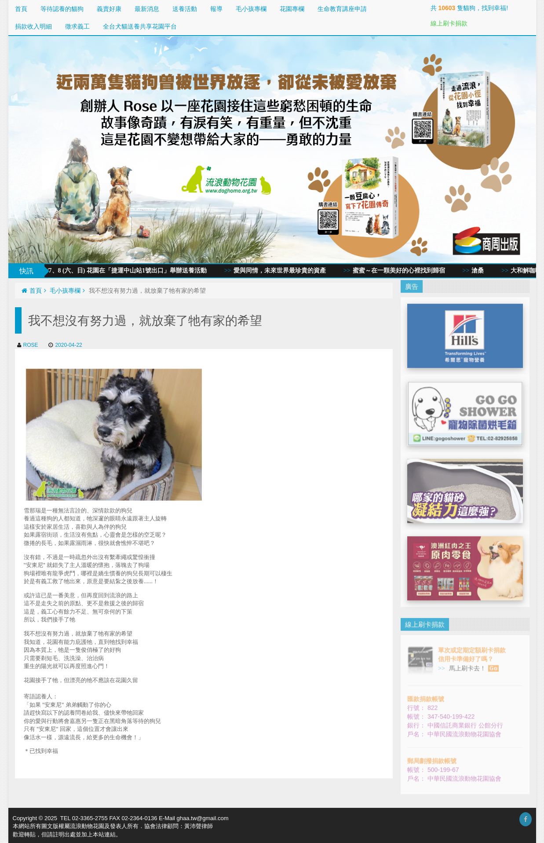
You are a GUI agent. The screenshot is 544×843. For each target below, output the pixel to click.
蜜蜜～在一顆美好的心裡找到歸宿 (402, 270)
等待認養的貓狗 (62, 8)
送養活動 (184, 8)
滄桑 (481, 270)
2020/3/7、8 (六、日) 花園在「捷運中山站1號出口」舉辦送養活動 (121, 270)
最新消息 (147, 8)
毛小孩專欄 (251, 8)
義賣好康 (109, 8)
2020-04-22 (65, 345)
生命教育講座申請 (342, 8)
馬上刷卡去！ (473, 664)
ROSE (27, 345)
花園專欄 (292, 8)
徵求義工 (77, 26)
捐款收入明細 (33, 26)
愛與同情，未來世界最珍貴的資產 (283, 270)
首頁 (21, 8)
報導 (216, 8)
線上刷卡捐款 (449, 23)
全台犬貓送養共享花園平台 (140, 26)
